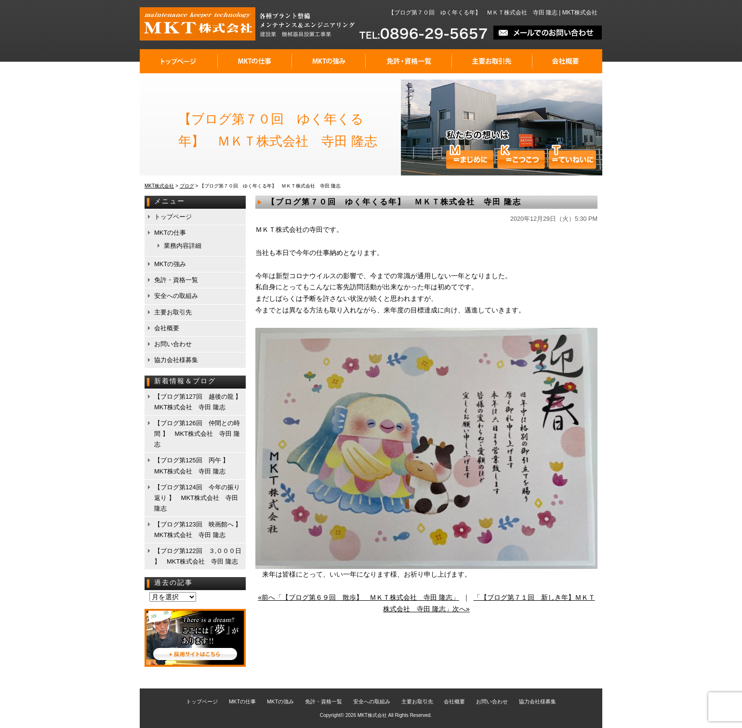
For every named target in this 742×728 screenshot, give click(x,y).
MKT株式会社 (372, 715)
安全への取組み (176, 295)
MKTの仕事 (255, 61)
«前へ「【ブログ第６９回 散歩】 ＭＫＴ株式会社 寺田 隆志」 (358, 597)
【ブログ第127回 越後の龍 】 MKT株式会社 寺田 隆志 (199, 402)
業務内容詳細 (182, 245)
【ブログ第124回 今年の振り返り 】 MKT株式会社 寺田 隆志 (197, 498)
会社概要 (567, 61)
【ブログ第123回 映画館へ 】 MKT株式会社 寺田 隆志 (199, 530)
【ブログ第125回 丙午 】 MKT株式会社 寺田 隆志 (194, 465)
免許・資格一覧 (409, 61)
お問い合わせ (173, 344)
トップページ (179, 61)
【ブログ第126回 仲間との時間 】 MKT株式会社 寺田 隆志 (197, 433)
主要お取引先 (492, 61)
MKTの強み (329, 61)
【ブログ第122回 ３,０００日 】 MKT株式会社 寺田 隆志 (197, 556)
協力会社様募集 (176, 360)
